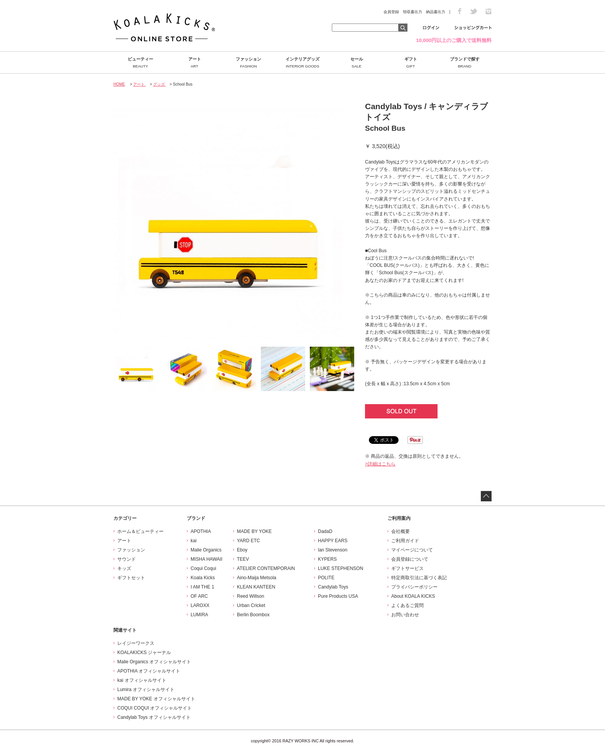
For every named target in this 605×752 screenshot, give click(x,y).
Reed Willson (250, 596)
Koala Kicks (203, 577)
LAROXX (200, 605)
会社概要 (400, 531)
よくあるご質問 (407, 605)
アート (194, 62)
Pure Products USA (338, 596)
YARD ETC (248, 540)
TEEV (243, 559)
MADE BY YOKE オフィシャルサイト (156, 698)
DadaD (325, 531)
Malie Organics (206, 550)
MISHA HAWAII (206, 559)
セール (356, 62)
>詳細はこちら (380, 464)
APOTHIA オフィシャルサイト (148, 671)
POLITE (326, 577)
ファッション (248, 62)
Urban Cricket (251, 605)
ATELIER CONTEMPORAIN (266, 568)
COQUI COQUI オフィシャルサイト (154, 708)
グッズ (159, 84)
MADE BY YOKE (254, 531)
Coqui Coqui (203, 568)
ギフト (410, 62)
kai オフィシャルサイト (141, 680)
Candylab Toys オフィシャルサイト (154, 717)
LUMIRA (199, 614)
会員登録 (391, 12)
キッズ (124, 568)
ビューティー (140, 62)
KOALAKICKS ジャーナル (144, 652)
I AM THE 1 (202, 587)
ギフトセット (131, 577)
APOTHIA (201, 531)
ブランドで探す (464, 62)
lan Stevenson (332, 550)
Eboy (242, 550)
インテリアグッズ (302, 62)
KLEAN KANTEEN (256, 587)
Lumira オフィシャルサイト (145, 689)
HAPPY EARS (332, 540)
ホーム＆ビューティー (140, 531)
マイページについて (412, 550)
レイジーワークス (135, 643)
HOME (119, 84)
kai (193, 540)
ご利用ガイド (405, 540)
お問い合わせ (405, 614)
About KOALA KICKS (413, 596)
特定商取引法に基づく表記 (419, 577)
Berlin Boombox (253, 614)
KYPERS (327, 559)
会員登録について (409, 559)
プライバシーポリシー (414, 587)
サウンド (126, 559)
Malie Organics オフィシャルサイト (154, 661)
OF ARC (199, 596)
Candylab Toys (333, 587)
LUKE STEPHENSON (340, 568)
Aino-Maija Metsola (256, 577)
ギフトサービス (407, 568)
